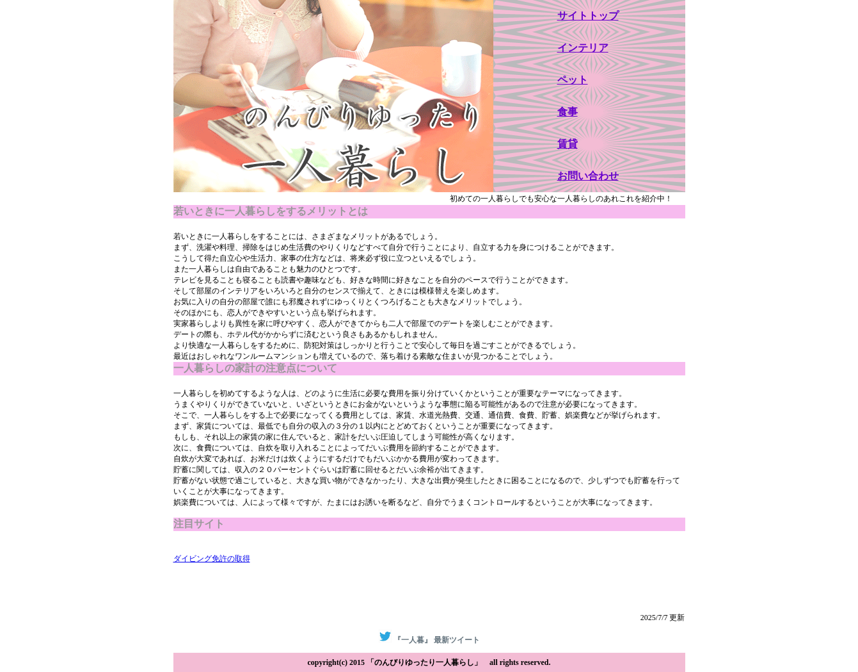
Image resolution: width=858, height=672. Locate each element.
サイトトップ (588, 15)
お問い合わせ (588, 175)
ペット (572, 79)
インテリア (582, 47)
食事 (567, 111)
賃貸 (567, 143)
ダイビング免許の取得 (211, 558)
